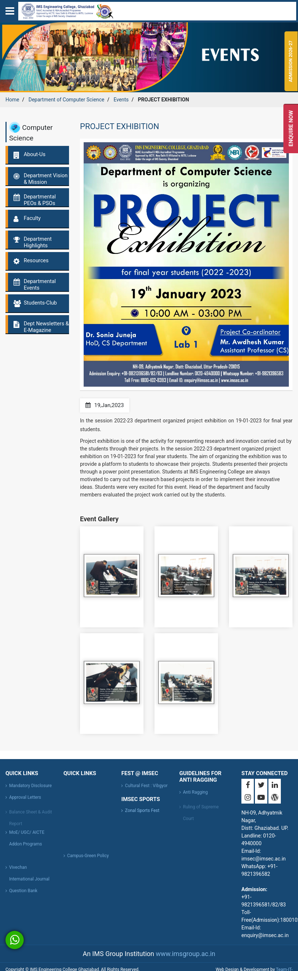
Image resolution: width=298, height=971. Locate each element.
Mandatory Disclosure (30, 789)
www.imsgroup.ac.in (185, 954)
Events (121, 99)
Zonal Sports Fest (142, 810)
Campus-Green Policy (88, 859)
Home (12, 99)
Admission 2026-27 (291, 61)
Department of (66, 99)
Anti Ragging (195, 795)
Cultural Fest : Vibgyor (146, 789)
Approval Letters (25, 800)
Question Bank (23, 894)
